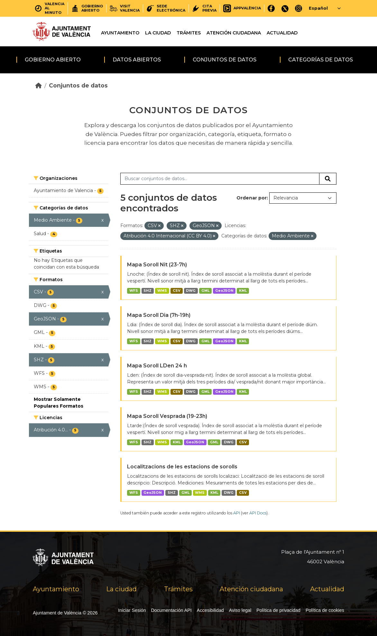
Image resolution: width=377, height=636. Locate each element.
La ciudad (158, 33)
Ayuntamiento (120, 33)
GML (205, 291)
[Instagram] (299, 8)
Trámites (189, 33)
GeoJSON (224, 291)
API (236, 513)
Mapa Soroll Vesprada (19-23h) (167, 416)
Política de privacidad (278, 610)
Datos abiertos (137, 60)
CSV (176, 291)
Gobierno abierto (53, 60)
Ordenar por (251, 198)
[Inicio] (38, 85)
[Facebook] (271, 8)
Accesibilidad (210, 610)
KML (243, 291)
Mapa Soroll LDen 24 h (157, 366)
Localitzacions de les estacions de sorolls (182, 467)
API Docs (257, 513)
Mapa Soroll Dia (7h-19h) (158, 315)
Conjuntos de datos (224, 60)
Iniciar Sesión (132, 610)
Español (318, 8)
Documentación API (171, 610)
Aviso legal (240, 610)
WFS (133, 291)
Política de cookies (325, 610)
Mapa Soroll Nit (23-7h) (157, 265)
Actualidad (282, 33)
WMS (162, 291)
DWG (191, 291)
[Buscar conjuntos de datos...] (219, 179)
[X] (285, 8)
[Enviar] (327, 179)
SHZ (147, 291)
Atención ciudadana (234, 33)
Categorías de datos (320, 60)
